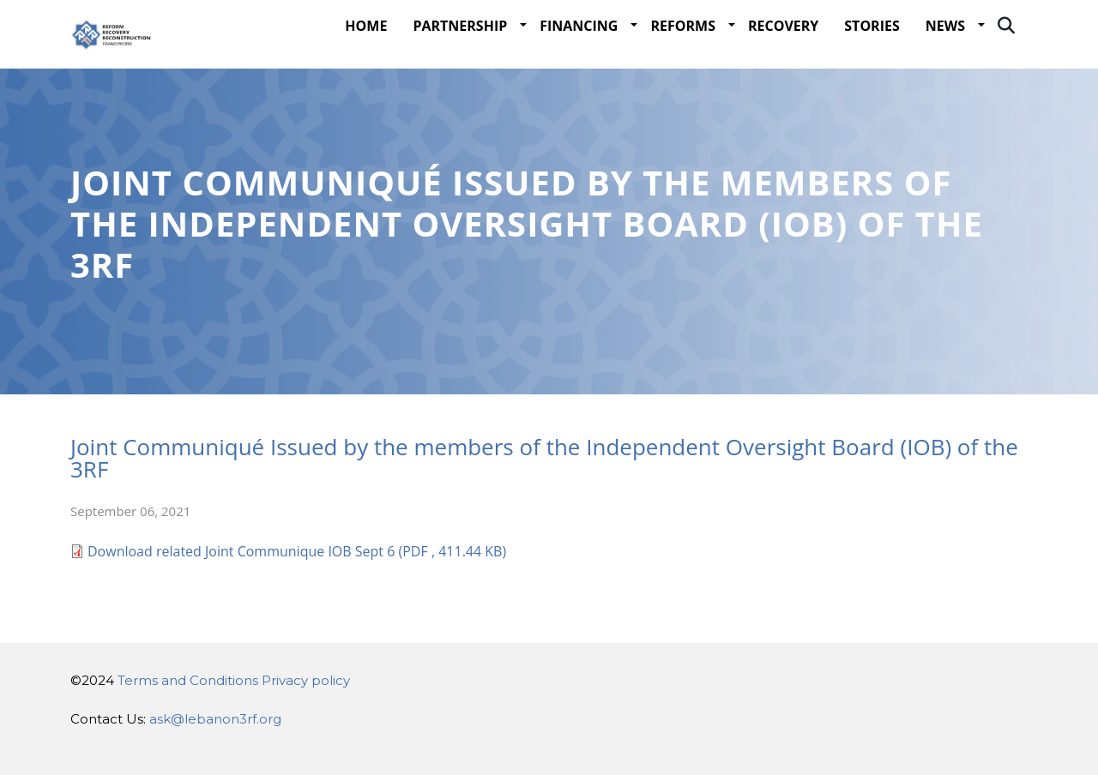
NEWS (945, 58)
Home (366, 58)
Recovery (783, 58)
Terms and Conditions (188, 680)
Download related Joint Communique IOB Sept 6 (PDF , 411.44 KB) (296, 591)
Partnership (460, 58)
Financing (579, 58)
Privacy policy (306, 680)
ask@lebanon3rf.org (215, 719)
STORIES (871, 58)
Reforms (682, 58)
